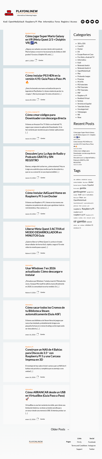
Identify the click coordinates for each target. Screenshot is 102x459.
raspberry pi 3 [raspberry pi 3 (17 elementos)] (78, 212)
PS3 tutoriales (29, 72)
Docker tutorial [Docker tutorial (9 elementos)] (77, 185)
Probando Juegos (83, 76)
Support (79, 449)
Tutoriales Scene (83, 106)
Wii (78, 115)
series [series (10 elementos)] (93, 218)
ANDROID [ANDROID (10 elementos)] (84, 179)
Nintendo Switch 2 (84, 68)
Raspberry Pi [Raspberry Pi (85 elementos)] (88, 208)
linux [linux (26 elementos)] (81, 197)
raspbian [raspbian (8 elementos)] (76, 217)
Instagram (92, 446)
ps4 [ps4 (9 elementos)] (88, 206)
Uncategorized (29, 151)
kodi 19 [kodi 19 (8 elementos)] (84, 194)
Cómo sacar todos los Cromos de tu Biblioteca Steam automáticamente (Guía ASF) (45, 311)
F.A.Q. (79, 442)
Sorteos (80, 101)
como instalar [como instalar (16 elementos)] (78, 182)
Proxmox (80, 79)
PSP (78, 93)
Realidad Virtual (30, 33)
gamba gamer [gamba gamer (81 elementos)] (80, 191)
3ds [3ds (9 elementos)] (74, 179)
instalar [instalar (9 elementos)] (75, 195)
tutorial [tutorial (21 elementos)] (89, 222)
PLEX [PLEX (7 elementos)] (80, 205)
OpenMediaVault (83, 71)
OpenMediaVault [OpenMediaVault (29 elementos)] (80, 200)
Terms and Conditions (79, 446)
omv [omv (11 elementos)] (85, 197)
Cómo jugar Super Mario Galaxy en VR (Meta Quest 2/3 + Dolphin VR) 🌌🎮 (45, 39)
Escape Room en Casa (85, 54)
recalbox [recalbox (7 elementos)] (80, 217)
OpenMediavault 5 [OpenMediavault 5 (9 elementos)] (78, 203)
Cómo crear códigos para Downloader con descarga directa (45, 116)
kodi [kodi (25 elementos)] (79, 195)
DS (78, 52)
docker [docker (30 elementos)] (91, 182)
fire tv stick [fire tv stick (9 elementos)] (76, 188)
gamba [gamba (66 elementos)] (83, 188)
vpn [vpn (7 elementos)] (78, 225)
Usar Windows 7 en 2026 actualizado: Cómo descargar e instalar (44, 272)
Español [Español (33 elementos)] (90, 185)
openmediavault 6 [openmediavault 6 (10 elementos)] (88, 203)
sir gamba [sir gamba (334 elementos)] (80, 221)
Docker (80, 49)
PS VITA (80, 82)
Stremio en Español (84, 104)
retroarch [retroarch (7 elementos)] (89, 217)
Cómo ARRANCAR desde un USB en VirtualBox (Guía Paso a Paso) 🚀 (45, 395)
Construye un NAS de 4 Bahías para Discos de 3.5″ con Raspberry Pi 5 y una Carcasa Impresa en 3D (43, 354)
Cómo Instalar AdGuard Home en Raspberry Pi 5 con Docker (45, 194)
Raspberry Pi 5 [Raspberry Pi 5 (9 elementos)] (90, 215)
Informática (29, 265)
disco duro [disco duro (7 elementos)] (85, 182)
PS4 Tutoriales (82, 87)
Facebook (92, 442)
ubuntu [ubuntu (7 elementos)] (75, 225)
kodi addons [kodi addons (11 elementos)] (89, 195)
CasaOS (80, 46)
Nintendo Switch (83, 65)
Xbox (79, 117)
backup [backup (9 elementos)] (90, 179)
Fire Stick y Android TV (32, 112)
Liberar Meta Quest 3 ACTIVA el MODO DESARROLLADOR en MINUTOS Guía (44, 232)
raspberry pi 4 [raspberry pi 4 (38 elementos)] (79, 215)
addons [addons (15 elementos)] (78, 179)
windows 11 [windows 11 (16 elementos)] (77, 228)
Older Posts (60, 429)
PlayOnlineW (27, 11)
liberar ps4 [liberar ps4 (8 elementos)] (76, 197)
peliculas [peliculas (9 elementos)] (76, 206)
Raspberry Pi (29, 347)
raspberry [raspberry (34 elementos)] (77, 209)
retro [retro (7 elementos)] (84, 217)
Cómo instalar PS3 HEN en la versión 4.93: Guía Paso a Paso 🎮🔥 (45, 79)
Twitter (92, 449)
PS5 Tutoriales (82, 90)
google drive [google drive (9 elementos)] (90, 192)
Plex (79, 73)
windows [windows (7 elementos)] (82, 225)
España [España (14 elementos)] (84, 185)
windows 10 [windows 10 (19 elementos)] (89, 225)
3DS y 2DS (81, 43)
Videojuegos (82, 112)
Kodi (79, 63)
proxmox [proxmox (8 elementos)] (84, 205)
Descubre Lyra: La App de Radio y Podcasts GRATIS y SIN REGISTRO (45, 157)
